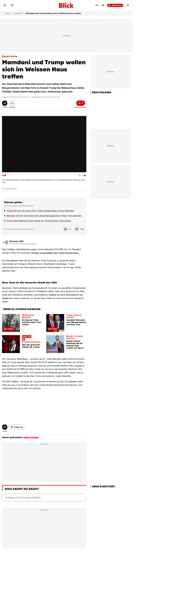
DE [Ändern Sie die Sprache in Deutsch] (97, 5)
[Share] (4, 103)
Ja (67, 229)
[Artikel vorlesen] (12, 103)
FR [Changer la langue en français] (103, 5)
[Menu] (4, 5)
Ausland (18, 13)
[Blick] (66, 5)
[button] (16, 427)
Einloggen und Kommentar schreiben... (23, 497)
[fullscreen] (44, 144)
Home (8, 13)
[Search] (12, 5)
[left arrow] (84, 175)
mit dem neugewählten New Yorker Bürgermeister (55, 252)
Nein (79, 229)
